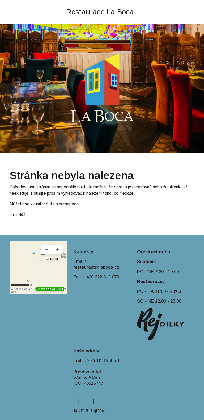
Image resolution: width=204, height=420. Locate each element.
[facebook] (78, 401)
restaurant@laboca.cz (96, 267)
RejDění (97, 410)
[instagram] (92, 401)
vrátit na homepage (60, 204)
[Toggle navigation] (187, 12)
